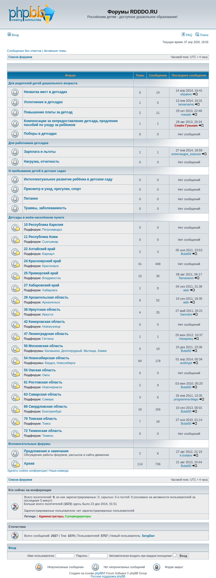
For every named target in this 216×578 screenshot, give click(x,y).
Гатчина (47, 338)
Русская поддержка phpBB (108, 576)
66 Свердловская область (45, 407)
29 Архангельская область (46, 297)
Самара (47, 399)
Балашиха (52, 350)
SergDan (148, 535)
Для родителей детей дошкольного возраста (42, 83)
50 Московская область (43, 346)
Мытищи (90, 350)
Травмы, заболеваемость (45, 208)
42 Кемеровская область (44, 322)
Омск (46, 375)
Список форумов (20, 57)
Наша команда (59, 470)
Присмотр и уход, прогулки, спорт (52, 189)
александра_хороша (186, 154)
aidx (186, 290)
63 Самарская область (42, 394)
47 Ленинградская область (46, 334)
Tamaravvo (186, 278)
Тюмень (47, 435)
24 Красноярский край (42, 261)
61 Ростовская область (43, 382)
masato (186, 114)
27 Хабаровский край (41, 285)
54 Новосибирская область (46, 358)
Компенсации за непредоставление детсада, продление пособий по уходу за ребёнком (71, 123)
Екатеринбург (52, 411)
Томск (46, 423)
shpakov (186, 94)
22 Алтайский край (39, 249)
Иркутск (47, 314)
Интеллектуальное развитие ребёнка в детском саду (68, 179)
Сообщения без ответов (24, 50)
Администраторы (51, 516)
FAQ (187, 35)
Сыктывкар (50, 241)
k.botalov (186, 455)
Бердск (50, 363)
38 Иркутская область (42, 310)
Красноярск (50, 266)
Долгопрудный (71, 350)
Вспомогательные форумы (29, 443)
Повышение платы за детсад (48, 112)
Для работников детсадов (28, 143)
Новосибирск (66, 363)
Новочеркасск (52, 387)
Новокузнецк (51, 326)
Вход (13, 35)
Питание (31, 198)
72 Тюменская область (43, 431)
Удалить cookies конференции (27, 470)
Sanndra (186, 314)
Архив (29, 464)
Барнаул (48, 253)
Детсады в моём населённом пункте (36, 217)
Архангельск (51, 302)
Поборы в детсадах (40, 134)
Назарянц (186, 338)
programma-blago (186, 399)
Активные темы (55, 50)
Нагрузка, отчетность (41, 162)
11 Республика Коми (41, 237)
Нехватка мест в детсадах (45, 92)
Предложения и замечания (46, 451)
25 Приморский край (41, 273)
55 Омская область (40, 370)
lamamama (186, 104)
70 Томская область (40, 419)
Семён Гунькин (185, 125)
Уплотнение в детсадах (43, 102)
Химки (102, 350)
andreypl (186, 363)
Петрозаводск (52, 229)
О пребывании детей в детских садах (37, 171)
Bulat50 (186, 253)
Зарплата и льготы (40, 152)
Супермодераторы (78, 516)
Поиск (201, 35)
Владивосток (51, 278)
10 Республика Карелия (43, 225)
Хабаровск (49, 290)
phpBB (99, 573)
